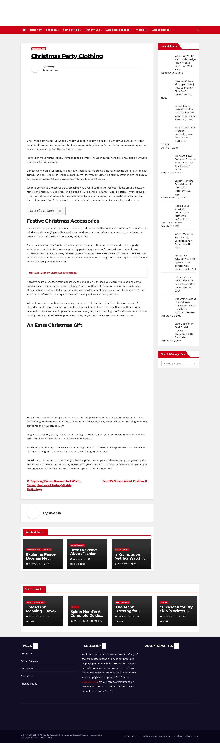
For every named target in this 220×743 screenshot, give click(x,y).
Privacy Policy (29, 683)
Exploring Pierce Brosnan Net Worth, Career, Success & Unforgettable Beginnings (54, 485)
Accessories (161, 30)
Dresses (51, 30)
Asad (135, 564)
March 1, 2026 (126, 616)
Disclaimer (27, 676)
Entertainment (38, 49)
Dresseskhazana (80, 735)
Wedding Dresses (118, 30)
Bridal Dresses (29, 661)
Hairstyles (93, 30)
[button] (198, 29)
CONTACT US (89, 681)
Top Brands (71, 30)
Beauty (164, 602)
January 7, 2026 (172, 616)
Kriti (48, 564)
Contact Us (27, 668)
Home (126, 736)
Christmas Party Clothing (67, 56)
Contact (35, 30)
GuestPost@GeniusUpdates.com (36, 738)
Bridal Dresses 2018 (35, 602)
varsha (96, 621)
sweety (50, 66)
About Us (26, 653)
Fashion (141, 30)
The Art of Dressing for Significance (126, 611)
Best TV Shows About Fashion (124, 481)
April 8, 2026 (81, 621)
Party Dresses (122, 602)
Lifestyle (47, 550)
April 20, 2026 (37, 616)
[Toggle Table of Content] (58, 211)
